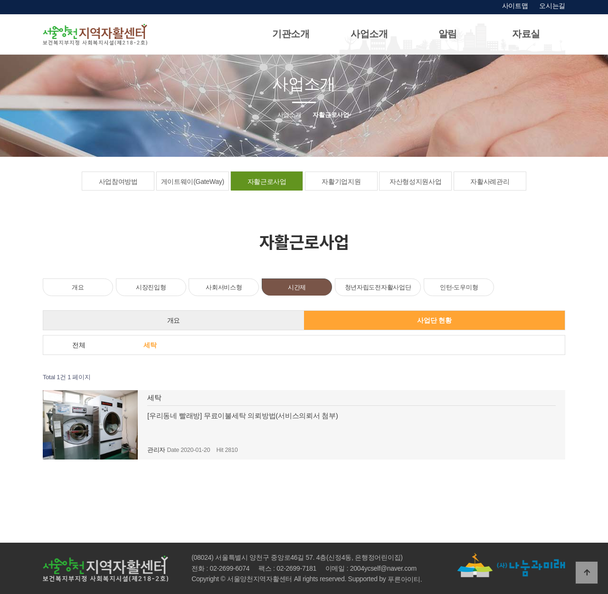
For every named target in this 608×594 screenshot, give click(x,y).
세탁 (149, 345)
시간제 (297, 287)
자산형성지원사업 (416, 181)
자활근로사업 (266, 181)
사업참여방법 (118, 181)
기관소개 (291, 34)
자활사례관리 (489, 181)
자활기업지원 (341, 181)
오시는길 (552, 6)
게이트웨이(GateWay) (192, 181)
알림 (447, 34)
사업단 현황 (434, 320)
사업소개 (369, 34)
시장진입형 (151, 287)
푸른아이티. (405, 579)
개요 (78, 287)
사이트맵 (515, 6)
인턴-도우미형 (459, 287)
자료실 (526, 34)
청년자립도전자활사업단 (378, 287)
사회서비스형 (224, 287)
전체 (78, 345)
